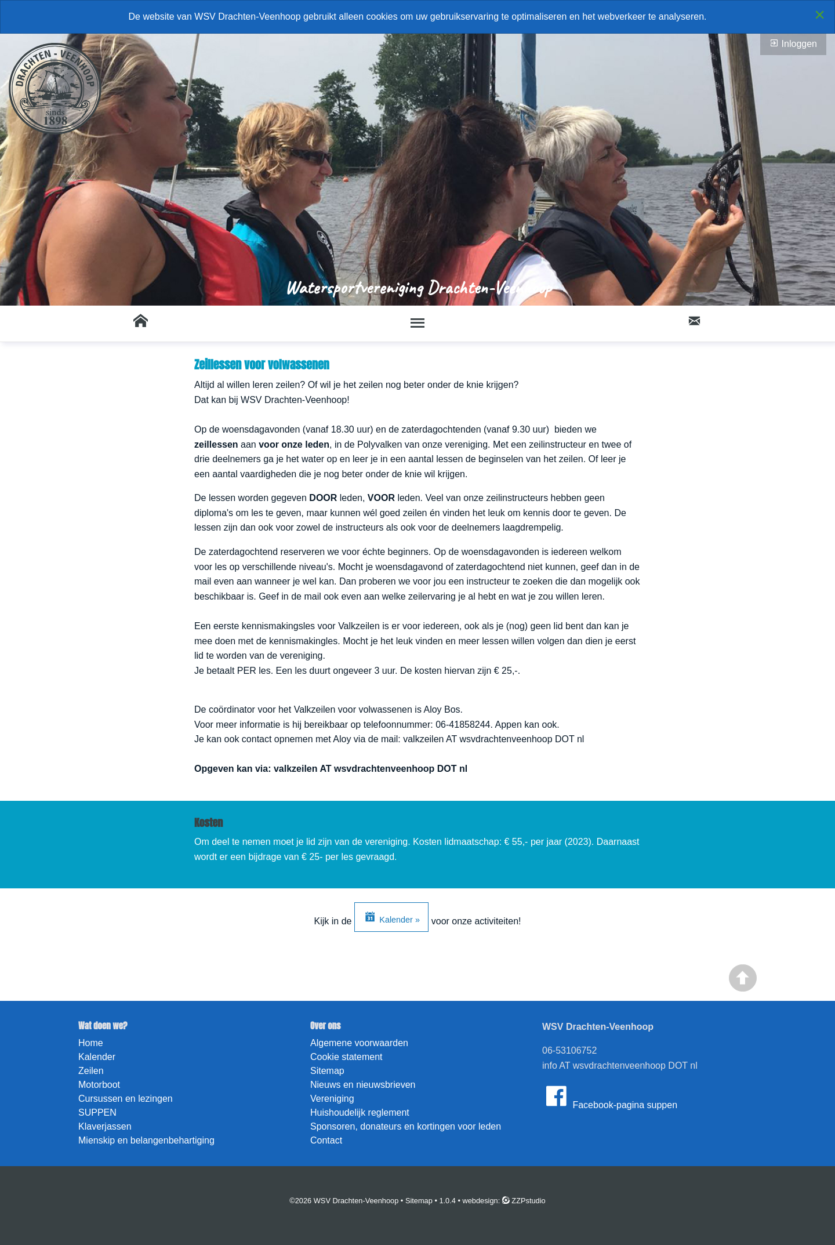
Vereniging (332, 1099)
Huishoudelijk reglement (359, 1112)
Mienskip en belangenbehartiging (146, 1140)
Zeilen (91, 1071)
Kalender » (391, 916)
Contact (326, 1140)
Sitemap (327, 1071)
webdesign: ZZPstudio (504, 1200)
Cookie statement (346, 1057)
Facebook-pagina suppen (609, 1096)
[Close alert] (819, 14)
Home (90, 1043)
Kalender (96, 1057)
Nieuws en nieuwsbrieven (362, 1085)
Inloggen (793, 43)
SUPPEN (97, 1112)
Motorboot (99, 1085)
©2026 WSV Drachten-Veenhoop (343, 1200)
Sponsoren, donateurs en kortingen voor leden (405, 1126)
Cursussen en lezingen (125, 1099)
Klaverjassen (105, 1126)
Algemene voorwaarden (359, 1043)
